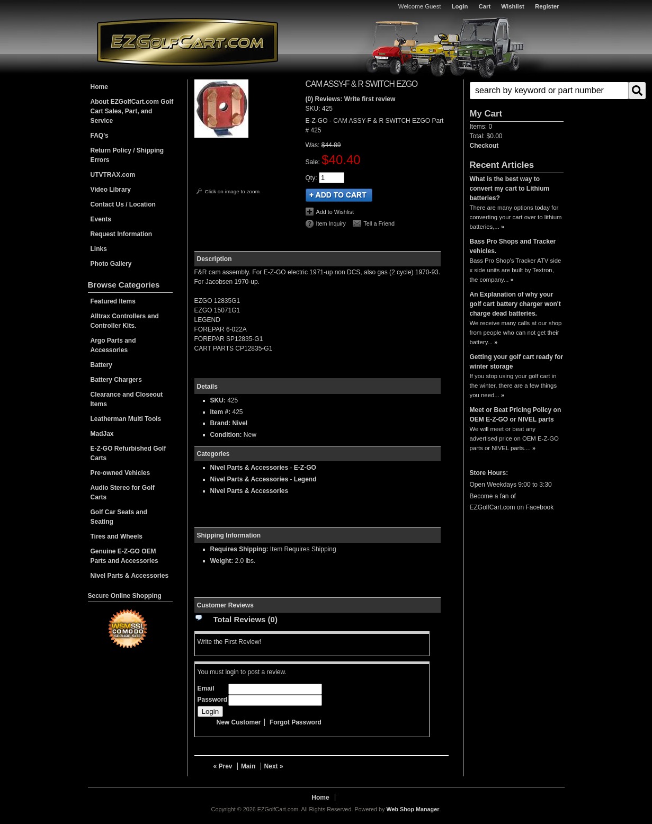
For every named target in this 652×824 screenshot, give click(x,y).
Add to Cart (339, 195)
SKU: (314, 108)
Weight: (222, 561)
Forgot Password (295, 722)
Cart (485, 6)
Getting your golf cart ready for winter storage (517, 361)
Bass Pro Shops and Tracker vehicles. (513, 246)
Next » (273, 766)
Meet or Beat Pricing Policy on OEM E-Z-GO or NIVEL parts (515, 414)
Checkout (484, 145)
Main (248, 766)
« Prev (223, 766)
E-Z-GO (305, 467)
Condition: (226, 434)
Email (206, 688)
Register (547, 6)
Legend (305, 479)
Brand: (220, 423)
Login (460, 6)
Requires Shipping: (239, 549)
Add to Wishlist (335, 212)
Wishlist (512, 6)
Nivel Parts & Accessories (249, 467)
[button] (517, 90)
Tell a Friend (379, 223)
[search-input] (549, 90)
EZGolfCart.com (187, 41)
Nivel (240, 423)
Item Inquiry (331, 223)
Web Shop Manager (412, 809)
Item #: (221, 412)
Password (213, 699)
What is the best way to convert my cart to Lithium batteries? (510, 188)
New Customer (239, 722)
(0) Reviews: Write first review (351, 99)
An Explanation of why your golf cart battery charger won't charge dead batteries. (515, 304)
